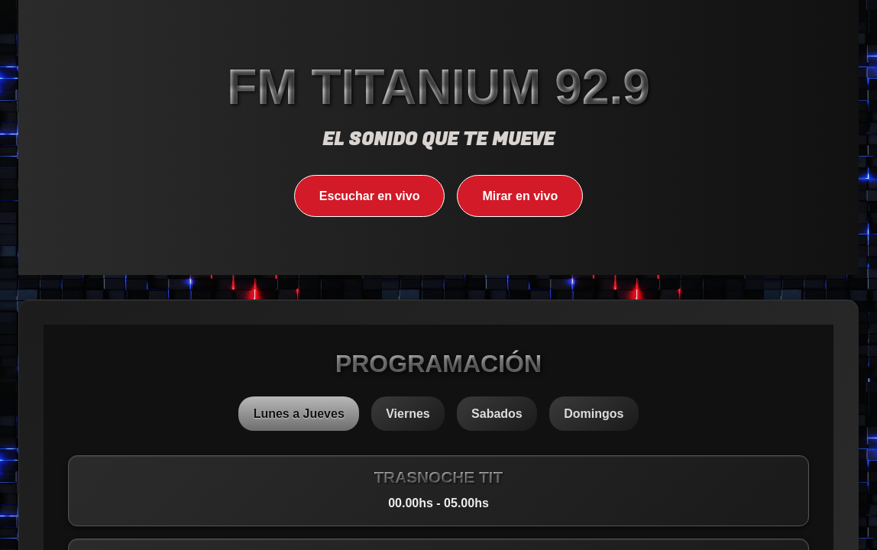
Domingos (593, 413)
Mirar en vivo (520, 195)
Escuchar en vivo (369, 195)
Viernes (408, 413)
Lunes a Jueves (299, 413)
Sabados (497, 413)
